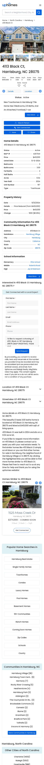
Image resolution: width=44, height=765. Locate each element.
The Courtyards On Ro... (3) (22, 700)
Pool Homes (22, 598)
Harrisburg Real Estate (22, 559)
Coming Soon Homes (22, 629)
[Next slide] (41, 40)
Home (4, 20)
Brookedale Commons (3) (22, 703)
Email (8, 317)
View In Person (22, 123)
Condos (22, 582)
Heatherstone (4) (22, 688)
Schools (22, 645)
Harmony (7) (22, 681)
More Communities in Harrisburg (22, 733)
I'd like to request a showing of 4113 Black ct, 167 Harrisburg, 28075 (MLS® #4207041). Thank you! (22, 341)
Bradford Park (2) (22, 719)
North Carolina (16, 20)
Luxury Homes (22, 590)
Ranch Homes (22, 621)
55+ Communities (22, 614)
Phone (9, 326)
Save (12, 132)
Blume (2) (22, 711)
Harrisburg (29, 20)
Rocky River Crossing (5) (22, 684)
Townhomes (22, 574)
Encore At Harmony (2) (22, 726)
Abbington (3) (22, 696)
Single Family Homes (22, 567)
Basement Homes (22, 606)
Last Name (10, 307)
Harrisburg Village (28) (22, 673)
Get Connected (22, 127)
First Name (10, 298)
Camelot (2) (22, 707)
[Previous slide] (2, 40)
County (22, 653)
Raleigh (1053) (22, 760)
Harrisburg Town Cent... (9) (22, 677)
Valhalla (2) (22, 722)
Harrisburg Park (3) (22, 692)
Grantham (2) (22, 715)
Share (31, 132)
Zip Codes (22, 637)
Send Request (22, 351)
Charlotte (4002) (22, 756)
